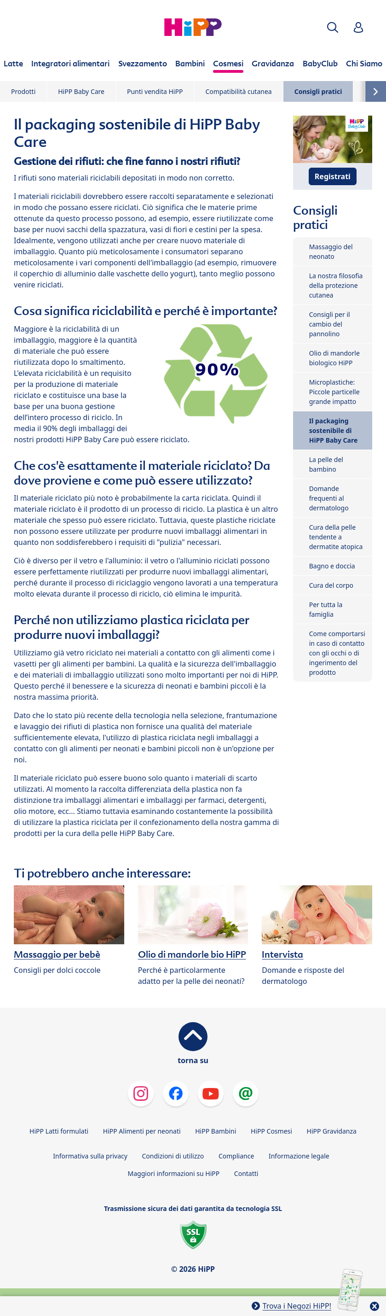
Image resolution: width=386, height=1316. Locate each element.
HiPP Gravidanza (332, 1131)
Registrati (333, 176)
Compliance (236, 1156)
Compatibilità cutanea (238, 91)
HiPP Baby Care (81, 91)
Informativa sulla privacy (90, 1156)
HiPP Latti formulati (58, 1131)
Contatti (246, 1173)
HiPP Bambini (215, 1131)
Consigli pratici (318, 91)
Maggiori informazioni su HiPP (174, 1173)
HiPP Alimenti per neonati (142, 1131)
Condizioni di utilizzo (173, 1156)
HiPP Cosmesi (271, 1131)
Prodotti (23, 91)
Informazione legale (299, 1156)
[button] (332, 27)
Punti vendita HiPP (155, 91)
